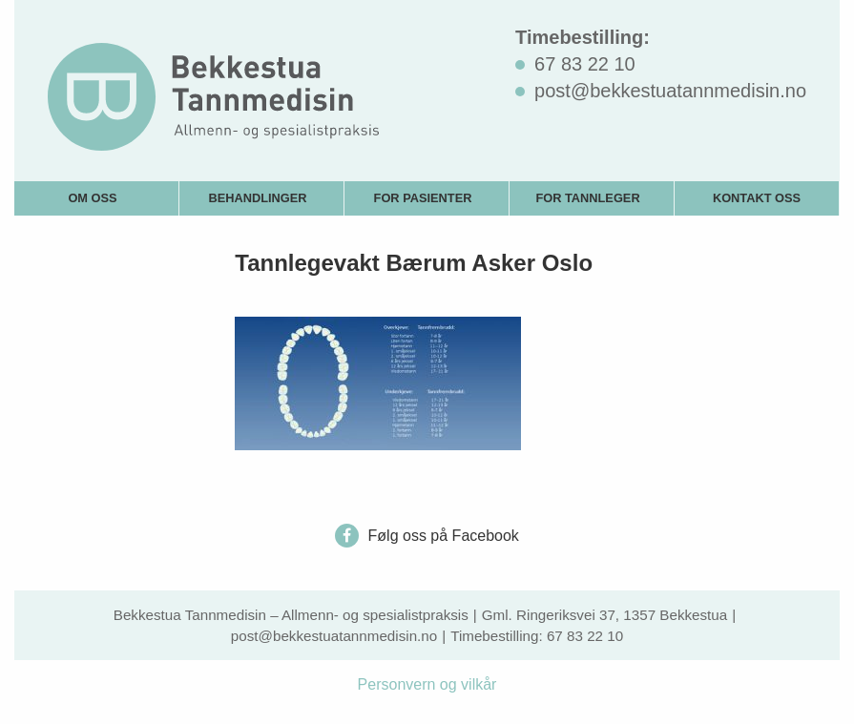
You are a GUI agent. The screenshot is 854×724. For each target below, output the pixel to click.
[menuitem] (96, 198)
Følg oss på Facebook (427, 536)
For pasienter (423, 198)
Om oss (92, 198)
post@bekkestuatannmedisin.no (334, 636)
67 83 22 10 (585, 636)
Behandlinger (257, 198)
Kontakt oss (757, 198)
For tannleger (587, 198)
